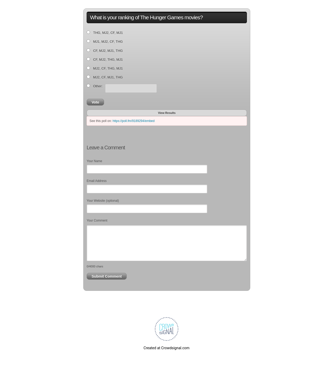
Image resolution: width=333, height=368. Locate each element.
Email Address (97, 181)
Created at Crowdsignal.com (166, 348)
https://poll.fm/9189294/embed (134, 121)
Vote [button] (95, 102)
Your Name (94, 161)
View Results (167, 112)
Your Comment (97, 220)
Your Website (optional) (103, 201)
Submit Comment (107, 276)
